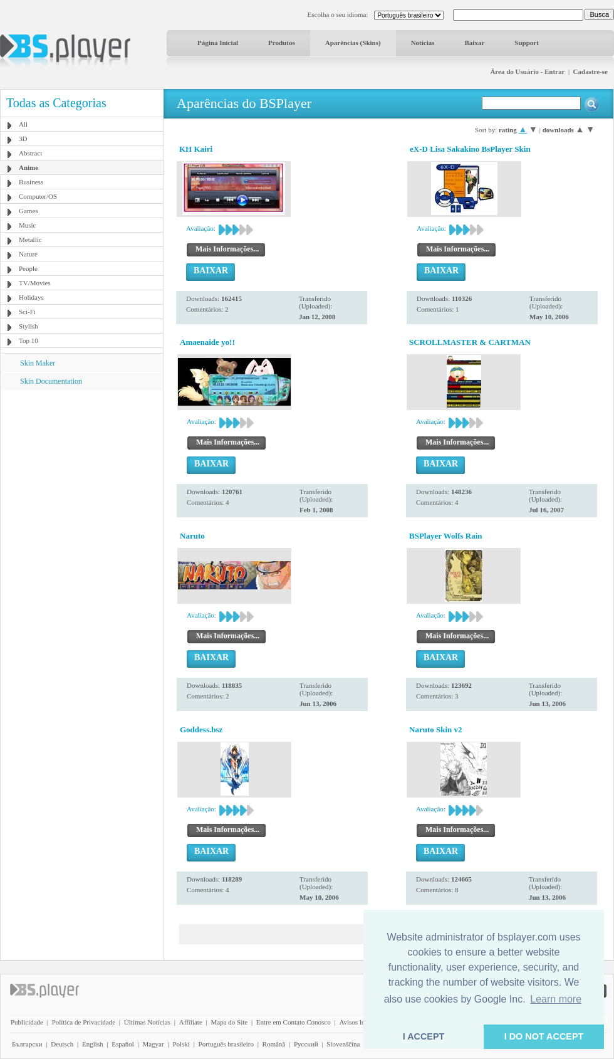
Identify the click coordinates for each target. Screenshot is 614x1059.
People (28, 268)
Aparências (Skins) (353, 42)
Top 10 (28, 340)
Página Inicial (217, 42)
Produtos (281, 42)
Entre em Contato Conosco (293, 1022)
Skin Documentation (51, 381)
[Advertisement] (82, 468)
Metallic (30, 239)
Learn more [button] (555, 999)
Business (31, 182)
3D (23, 138)
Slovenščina (343, 1044)
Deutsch (62, 1044)
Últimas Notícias (147, 1022)
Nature (28, 254)
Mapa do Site (229, 1022)
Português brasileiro (226, 1044)
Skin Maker (37, 363)
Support (526, 42)
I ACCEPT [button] (424, 1036)
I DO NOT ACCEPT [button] (544, 1036)
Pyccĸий (306, 1044)
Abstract (30, 153)
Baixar (475, 42)
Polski (181, 1044)
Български (27, 1044)
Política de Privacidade (83, 1022)
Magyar (153, 1044)
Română (274, 1044)
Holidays (31, 297)
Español (122, 1044)
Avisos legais (357, 1022)
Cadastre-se (590, 71)
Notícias (423, 42)
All (23, 124)
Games (28, 210)
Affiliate (190, 1022)
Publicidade (27, 1022)
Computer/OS (38, 196)
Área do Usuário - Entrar (527, 71)
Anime (28, 167)
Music (27, 225)
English (92, 1044)
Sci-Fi (27, 311)
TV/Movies (35, 283)
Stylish (28, 326)
